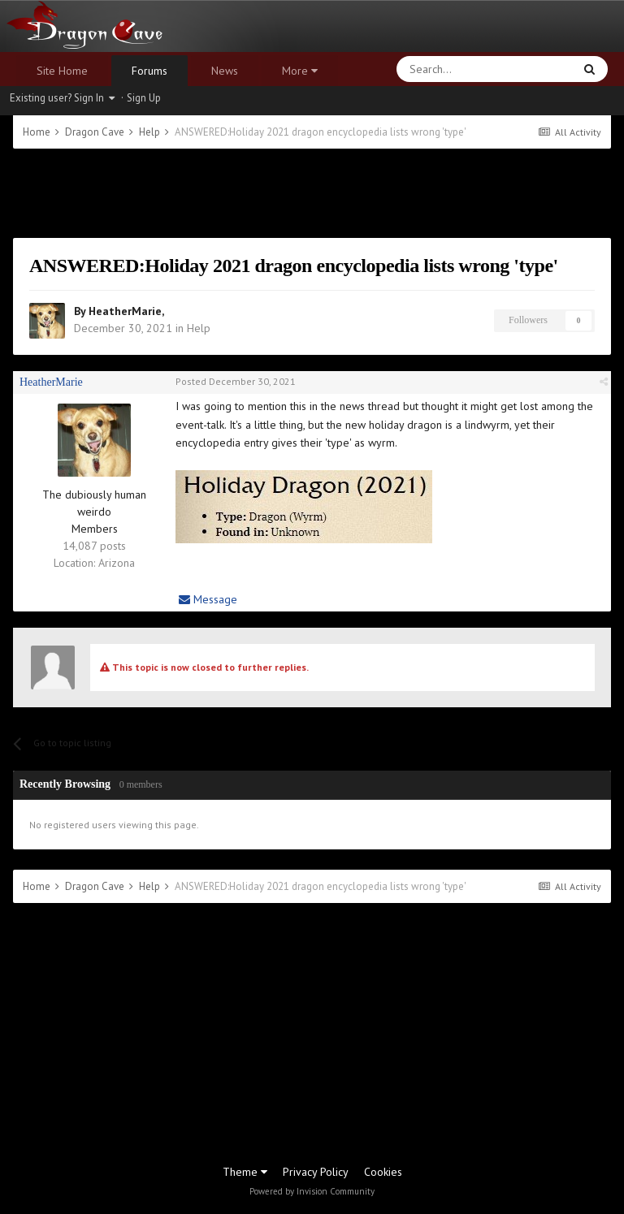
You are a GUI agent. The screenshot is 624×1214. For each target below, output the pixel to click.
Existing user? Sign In (62, 98)
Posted (236, 381)
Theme (245, 1171)
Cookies (383, 1171)
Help (198, 328)
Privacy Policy (316, 1171)
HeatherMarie (125, 311)
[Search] (446, 69)
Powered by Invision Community (312, 1191)
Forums (149, 70)
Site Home (62, 70)
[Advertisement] (312, 193)
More (300, 70)
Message (208, 599)
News (224, 70)
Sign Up (144, 98)
